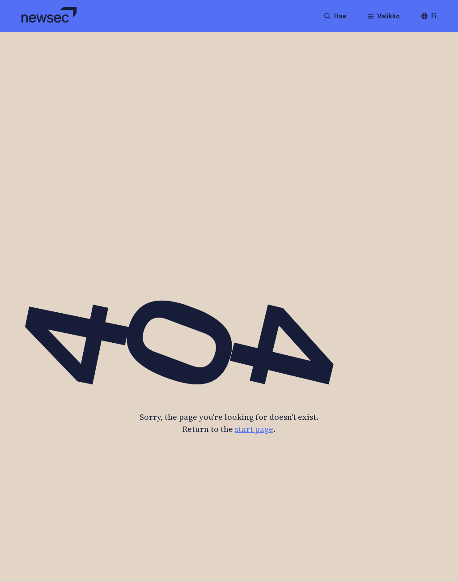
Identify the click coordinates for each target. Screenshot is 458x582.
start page (254, 429)
